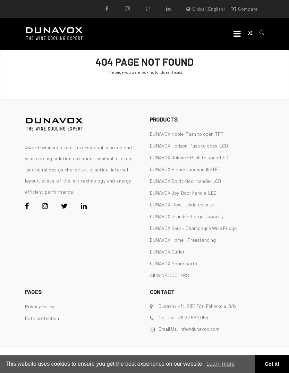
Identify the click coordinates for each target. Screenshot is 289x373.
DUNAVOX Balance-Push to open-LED (189, 157)
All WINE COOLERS (169, 275)
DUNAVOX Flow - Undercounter (182, 204)
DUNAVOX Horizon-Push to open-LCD (189, 146)
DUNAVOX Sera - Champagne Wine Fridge (193, 228)
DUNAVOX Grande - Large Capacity (186, 216)
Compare (244, 9)
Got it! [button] (272, 364)
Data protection (42, 318)
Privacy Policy (39, 306)
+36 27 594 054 (192, 317)
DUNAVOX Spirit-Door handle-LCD (185, 181)
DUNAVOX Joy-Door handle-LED (183, 193)
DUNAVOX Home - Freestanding (183, 240)
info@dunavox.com (199, 329)
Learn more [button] (220, 364)
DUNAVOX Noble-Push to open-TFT (186, 134)
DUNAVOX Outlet (167, 252)
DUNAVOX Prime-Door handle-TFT (185, 169)
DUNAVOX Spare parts (173, 263)
